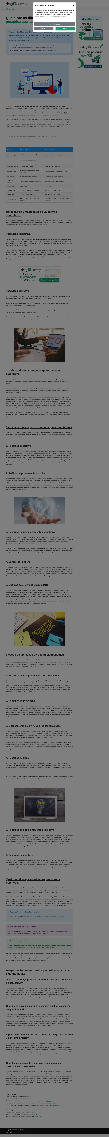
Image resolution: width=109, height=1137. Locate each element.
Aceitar (65, 28)
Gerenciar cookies (54, 24)
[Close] (74, 5)
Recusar (43, 28)
